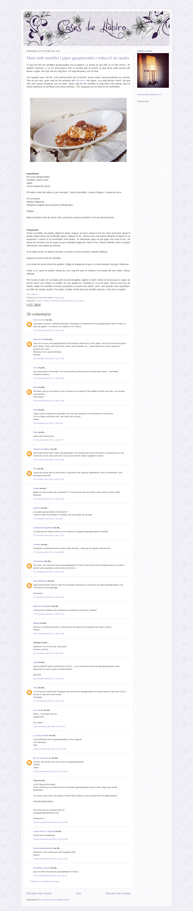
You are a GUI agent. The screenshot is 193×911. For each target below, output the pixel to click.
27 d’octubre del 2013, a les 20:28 (48, 572)
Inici (78, 893)
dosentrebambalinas (43, 848)
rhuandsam (38, 561)
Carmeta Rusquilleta (43, 528)
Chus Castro (39, 320)
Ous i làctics (79, 301)
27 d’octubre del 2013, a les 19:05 (48, 552)
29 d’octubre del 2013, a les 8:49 (48, 653)
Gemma (37, 508)
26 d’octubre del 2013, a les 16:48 (48, 460)
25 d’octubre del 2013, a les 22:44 (48, 401)
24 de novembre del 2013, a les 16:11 (50, 875)
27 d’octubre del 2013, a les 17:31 (48, 535)
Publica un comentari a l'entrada (44, 881)
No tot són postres (42, 758)
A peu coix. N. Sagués (44, 831)
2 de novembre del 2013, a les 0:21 (49, 726)
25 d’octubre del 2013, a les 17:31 (48, 358)
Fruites (47, 301)
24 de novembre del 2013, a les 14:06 (50, 859)
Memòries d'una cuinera (62, 301)
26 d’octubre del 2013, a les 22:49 (48, 499)
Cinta (35, 368)
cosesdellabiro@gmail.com (149, 94)
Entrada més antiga (118, 893)
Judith (36, 488)
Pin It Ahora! (32, 294)
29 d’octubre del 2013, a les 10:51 (48, 678)
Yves (35, 687)
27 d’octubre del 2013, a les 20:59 (48, 597)
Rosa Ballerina (40, 581)
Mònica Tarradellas (42, 606)
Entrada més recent (38, 893)
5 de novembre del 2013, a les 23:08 (49, 749)
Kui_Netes (38, 710)
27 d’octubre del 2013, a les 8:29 (48, 518)
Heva (35, 387)
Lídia (35, 662)
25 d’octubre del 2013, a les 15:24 (48, 330)
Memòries (80, 80)
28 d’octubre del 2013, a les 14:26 (48, 633)
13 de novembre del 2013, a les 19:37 (50, 771)
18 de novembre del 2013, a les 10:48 (50, 822)
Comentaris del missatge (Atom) (55, 900)
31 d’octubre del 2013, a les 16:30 (48, 701)
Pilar (35, 410)
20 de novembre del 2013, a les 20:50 (50, 839)
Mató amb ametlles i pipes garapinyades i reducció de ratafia (78, 58)
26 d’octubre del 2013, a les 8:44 (48, 440)
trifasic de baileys (41, 449)
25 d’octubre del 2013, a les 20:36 (48, 378)
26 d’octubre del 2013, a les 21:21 (48, 479)
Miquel (36, 623)
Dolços (39, 301)
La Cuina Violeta (41, 735)
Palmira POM (39, 339)
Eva (35, 469)
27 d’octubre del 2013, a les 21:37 (48, 614)
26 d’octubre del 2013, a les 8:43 (48, 423)
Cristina (37, 544)
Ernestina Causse (41, 868)
